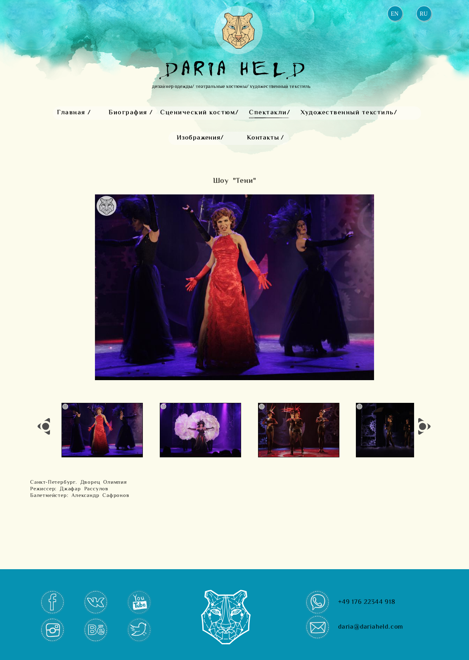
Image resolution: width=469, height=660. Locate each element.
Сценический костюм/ (199, 113)
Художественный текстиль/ (349, 113)
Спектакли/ (269, 113)
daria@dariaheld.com (370, 627)
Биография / (131, 113)
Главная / (74, 113)
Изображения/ (200, 138)
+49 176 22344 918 (367, 602)
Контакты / (265, 138)
